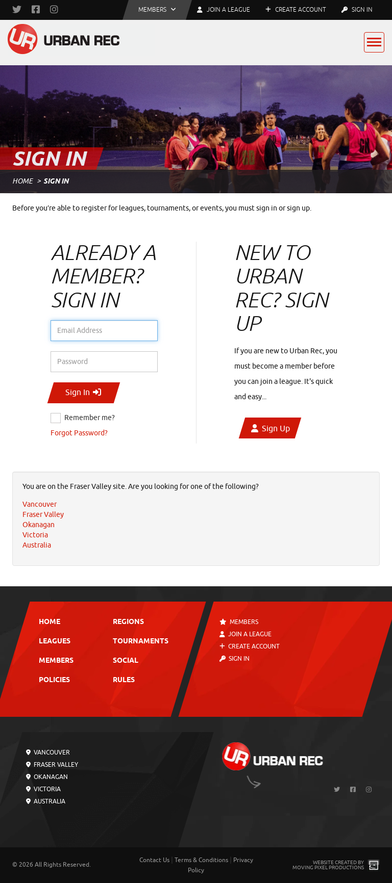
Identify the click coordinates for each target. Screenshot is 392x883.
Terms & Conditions (201, 860)
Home (22, 181)
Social (125, 661)
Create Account (295, 9)
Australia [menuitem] (36, 545)
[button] (157, 10)
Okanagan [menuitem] (38, 525)
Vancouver (48, 752)
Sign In (357, 9)
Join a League (245, 634)
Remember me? (89, 417)
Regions (128, 622)
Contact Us (154, 860)
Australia (45, 801)
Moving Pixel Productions (328, 867)
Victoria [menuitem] (35, 535)
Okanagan (47, 777)
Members (56, 661)
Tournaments (140, 641)
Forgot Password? (79, 433)
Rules (124, 680)
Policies (54, 680)
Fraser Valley (52, 765)
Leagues (54, 641)
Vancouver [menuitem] (39, 504)
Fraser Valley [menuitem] (43, 514)
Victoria (43, 789)
